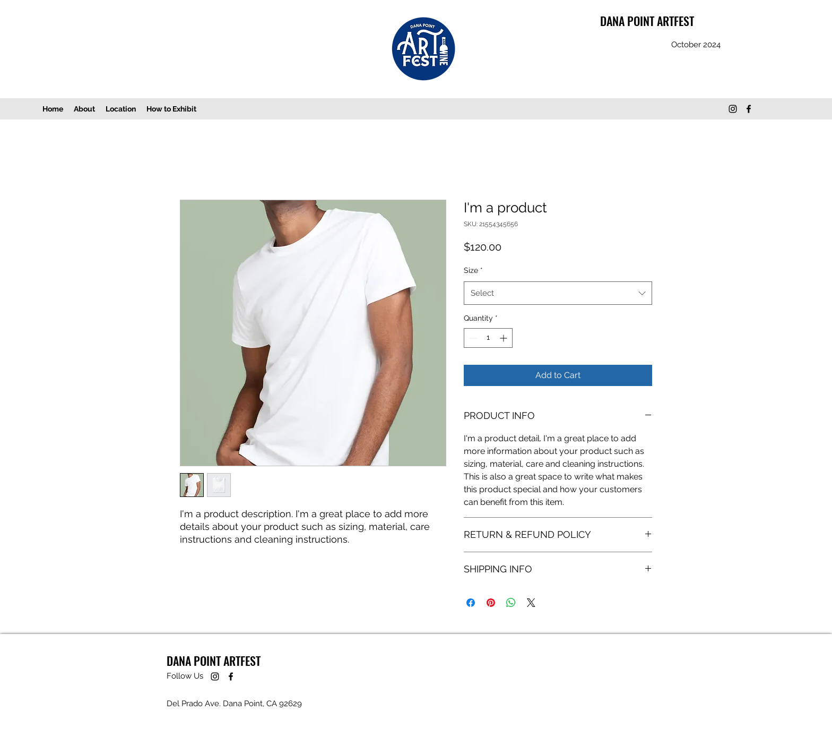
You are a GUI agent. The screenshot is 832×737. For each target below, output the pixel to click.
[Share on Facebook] (470, 602)
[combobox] (558, 293)
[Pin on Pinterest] (490, 602)
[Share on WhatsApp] (511, 602)
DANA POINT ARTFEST (647, 20)
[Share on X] (531, 602)
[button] (171, 109)
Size (473, 270)
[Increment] (504, 338)
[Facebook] (748, 109)
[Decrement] (472, 338)
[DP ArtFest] (732, 109)
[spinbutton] (488, 338)
